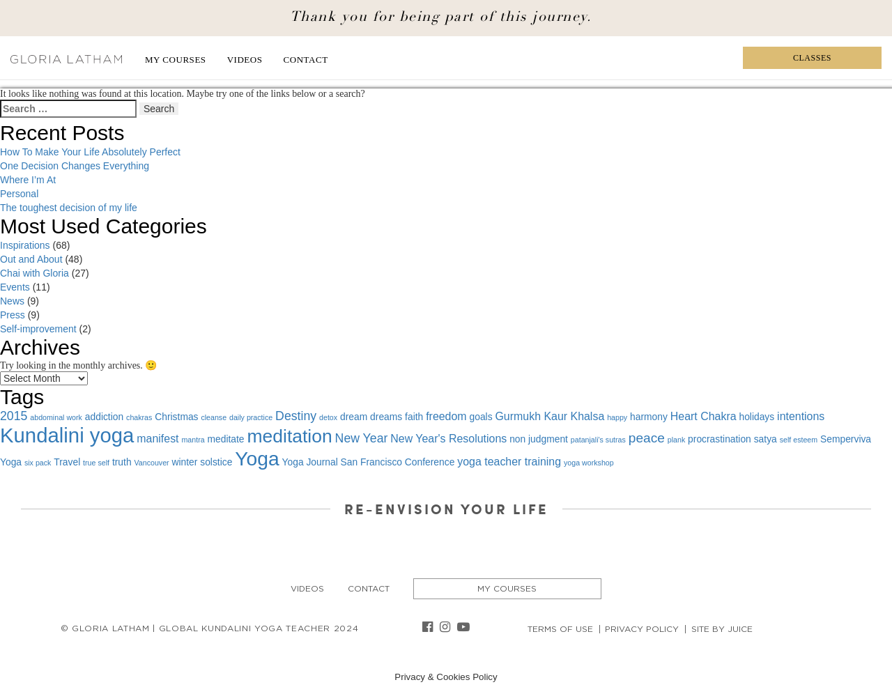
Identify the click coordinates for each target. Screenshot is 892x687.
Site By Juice (722, 629)
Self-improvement (38, 328)
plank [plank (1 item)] (676, 439)
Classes (812, 58)
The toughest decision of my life (68, 207)
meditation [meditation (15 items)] (289, 436)
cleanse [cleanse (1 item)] (213, 417)
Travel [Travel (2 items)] (67, 462)
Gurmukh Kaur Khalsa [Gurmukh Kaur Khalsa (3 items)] (549, 416)
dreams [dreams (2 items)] (386, 416)
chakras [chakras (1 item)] (139, 417)
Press (12, 315)
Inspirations (25, 245)
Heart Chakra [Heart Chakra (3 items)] (703, 416)
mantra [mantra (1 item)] (192, 439)
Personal (19, 193)
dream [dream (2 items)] (353, 416)
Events (15, 287)
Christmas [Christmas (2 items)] (176, 416)
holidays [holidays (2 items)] (756, 416)
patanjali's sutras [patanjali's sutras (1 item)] (598, 439)
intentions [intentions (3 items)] (800, 416)
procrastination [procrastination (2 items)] (719, 439)
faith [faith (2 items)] (414, 416)
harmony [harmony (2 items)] (649, 416)
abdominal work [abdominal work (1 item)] (56, 417)
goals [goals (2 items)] (481, 416)
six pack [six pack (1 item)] (38, 462)
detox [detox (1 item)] (328, 417)
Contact (306, 59)
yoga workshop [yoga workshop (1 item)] (589, 462)
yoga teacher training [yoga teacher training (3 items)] (509, 462)
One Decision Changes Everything (74, 165)
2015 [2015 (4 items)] (13, 416)
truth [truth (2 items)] (122, 462)
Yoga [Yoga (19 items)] (257, 458)
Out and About (31, 259)
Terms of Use (560, 629)
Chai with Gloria (34, 273)
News (12, 301)
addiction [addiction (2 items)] (104, 416)
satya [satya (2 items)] (765, 439)
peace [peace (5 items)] (647, 438)
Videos (245, 59)
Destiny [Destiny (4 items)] (295, 416)
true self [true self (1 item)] (96, 462)
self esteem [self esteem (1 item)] (799, 439)
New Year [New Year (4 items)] (361, 438)
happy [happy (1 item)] (617, 417)
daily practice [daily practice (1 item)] (250, 417)
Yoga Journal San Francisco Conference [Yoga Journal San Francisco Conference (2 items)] (368, 462)
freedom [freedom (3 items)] (446, 416)
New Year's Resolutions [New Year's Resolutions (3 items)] (448, 439)
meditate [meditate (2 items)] (226, 439)
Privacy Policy (642, 629)
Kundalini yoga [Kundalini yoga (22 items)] (67, 435)
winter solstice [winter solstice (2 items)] (202, 462)
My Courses (175, 59)
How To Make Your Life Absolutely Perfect (90, 151)
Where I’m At (28, 179)
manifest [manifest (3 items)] (157, 439)
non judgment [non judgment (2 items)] (538, 439)
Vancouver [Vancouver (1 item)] (151, 462)
